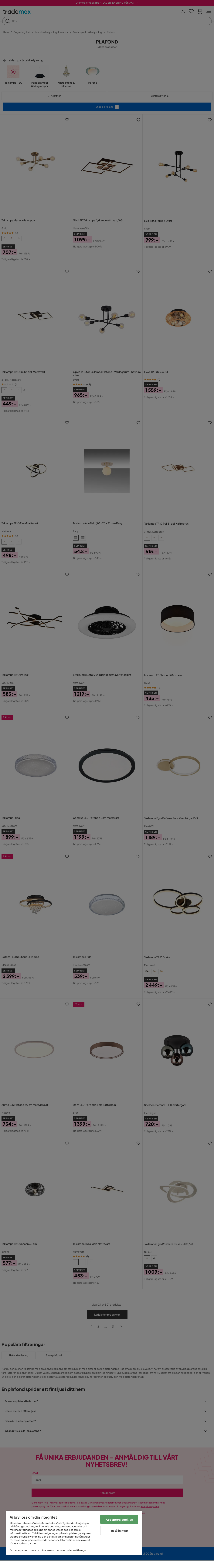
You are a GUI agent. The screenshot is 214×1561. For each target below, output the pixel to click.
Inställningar (119, 1530)
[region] (74, 1533)
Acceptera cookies (119, 1519)
